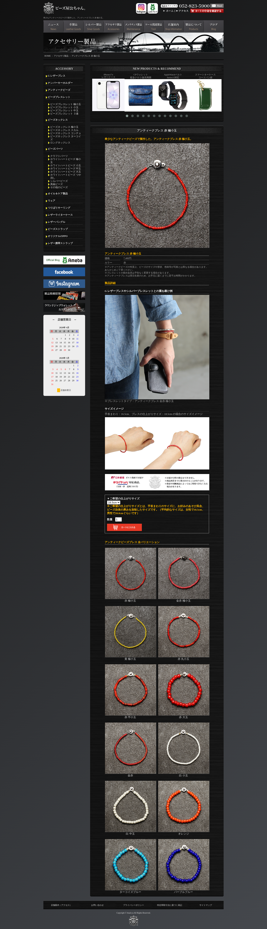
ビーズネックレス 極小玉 (64, 127)
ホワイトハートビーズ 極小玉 (65, 160)
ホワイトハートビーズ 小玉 (65, 165)
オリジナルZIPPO (58, 236)
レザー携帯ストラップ (60, 243)
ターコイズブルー (130, 890)
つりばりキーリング (59, 208)
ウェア (51, 200)
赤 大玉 (183, 715)
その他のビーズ (59, 187)
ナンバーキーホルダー (60, 83)
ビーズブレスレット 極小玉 (65, 104)
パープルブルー (183, 890)
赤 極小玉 (130, 599)
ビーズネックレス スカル (64, 130)
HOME (47, 56)
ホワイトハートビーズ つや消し (65, 176)
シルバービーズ (59, 181)
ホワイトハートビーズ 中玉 (65, 168)
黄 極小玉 (130, 657)
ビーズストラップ (58, 229)
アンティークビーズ (59, 90)
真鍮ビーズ (56, 184)
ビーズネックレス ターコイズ (65, 138)
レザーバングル (56, 222)
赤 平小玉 (130, 715)
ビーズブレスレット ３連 (64, 113)
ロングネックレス (60, 142)
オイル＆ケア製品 (58, 193)
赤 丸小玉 (183, 657)
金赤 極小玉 (183, 599)
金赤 (130, 774)
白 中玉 (130, 832)
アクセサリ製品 (61, 56)
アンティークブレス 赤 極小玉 (86, 56)
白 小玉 (183, 774)
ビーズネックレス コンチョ (65, 133)
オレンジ (183, 832)
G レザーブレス (56, 76)
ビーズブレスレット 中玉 (64, 110)
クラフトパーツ (59, 156)
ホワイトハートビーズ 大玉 (65, 171)
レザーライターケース (60, 215)
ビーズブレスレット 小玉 (64, 107)
